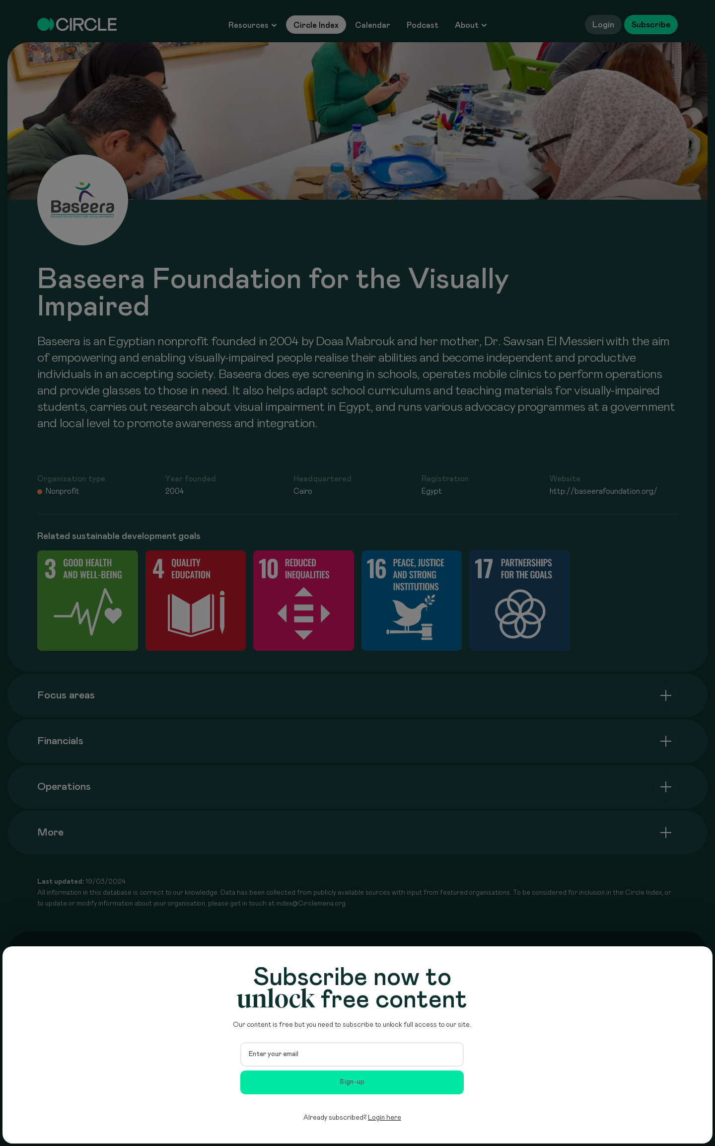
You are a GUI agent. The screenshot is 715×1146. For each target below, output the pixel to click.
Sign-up (352, 1081)
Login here (384, 1117)
